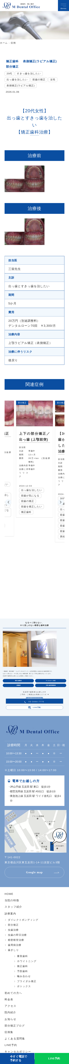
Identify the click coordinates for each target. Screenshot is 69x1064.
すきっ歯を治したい (29, 73)
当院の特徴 (12, 918)
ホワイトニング (26, 979)
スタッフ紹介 (13, 924)
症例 (13, 43)
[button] (8, 511)
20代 (9, 73)
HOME (9, 912)
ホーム (4, 43)
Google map (34, 890)
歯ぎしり (13, 968)
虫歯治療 (13, 948)
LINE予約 (37, 725)
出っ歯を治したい (17, 79)
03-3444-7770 (35, 720)
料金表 (9, 1017)
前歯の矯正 (38, 79)
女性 (52, 79)
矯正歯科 (12, 61)
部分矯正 (12, 66)
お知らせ (10, 1037)
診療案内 (10, 931)
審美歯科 (22, 974)
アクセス (10, 1024)
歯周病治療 (14, 963)
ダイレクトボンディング (23, 938)
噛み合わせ (24, 994)
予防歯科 (22, 989)
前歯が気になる (34, 495)
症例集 (9, 1050)
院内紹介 (10, 1030)
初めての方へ (13, 1011)
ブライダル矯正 (26, 999)
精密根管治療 (16, 958)
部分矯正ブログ (15, 1043)
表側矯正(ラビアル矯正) (40, 61)
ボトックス (24, 1004)
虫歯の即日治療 (17, 953)
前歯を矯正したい (36, 506)
